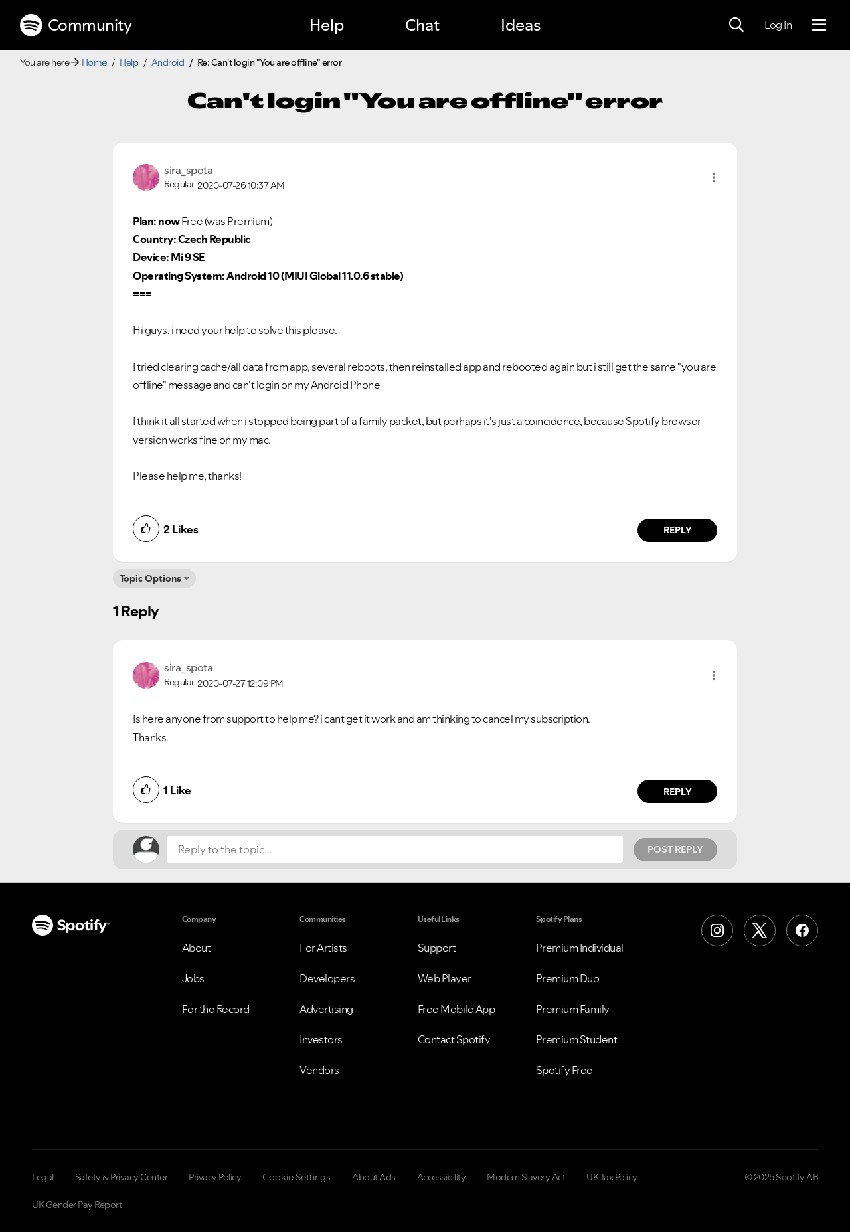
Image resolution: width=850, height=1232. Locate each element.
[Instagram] (717, 930)
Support (437, 947)
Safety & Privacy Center (121, 1177)
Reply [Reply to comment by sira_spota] (677, 530)
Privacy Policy (215, 1177)
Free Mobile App (456, 1009)
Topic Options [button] (150, 578)
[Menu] (819, 25)
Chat (422, 25)
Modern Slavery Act (526, 1177)
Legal (43, 1177)
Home (94, 62)
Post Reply (675, 849)
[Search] (736, 25)
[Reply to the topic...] (395, 849)
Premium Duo (568, 978)
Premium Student (577, 1039)
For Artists (323, 947)
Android (168, 62)
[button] (714, 177)
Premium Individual (580, 947)
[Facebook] (802, 930)
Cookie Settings (296, 1177)
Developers (327, 978)
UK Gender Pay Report (77, 1205)
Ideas (521, 25)
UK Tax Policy (612, 1177)
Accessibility (441, 1177)
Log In (778, 24)
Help (326, 25)
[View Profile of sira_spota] (188, 170)
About (196, 947)
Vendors (319, 1070)
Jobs (193, 978)
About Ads (374, 1177)
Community (75, 25)
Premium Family (573, 1009)
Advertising (326, 1009)
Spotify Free (564, 1070)
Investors (321, 1039)
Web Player (444, 978)
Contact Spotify (454, 1039)
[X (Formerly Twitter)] (760, 930)
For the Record (216, 1009)
